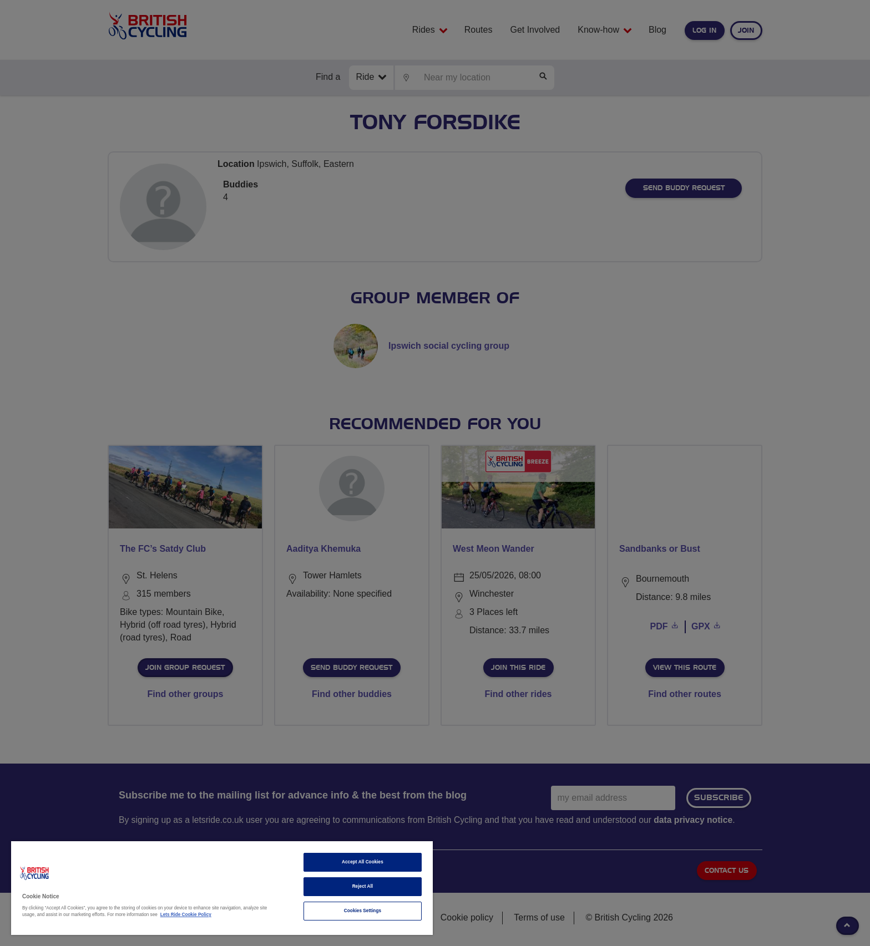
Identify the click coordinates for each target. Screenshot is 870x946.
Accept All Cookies (362, 861)
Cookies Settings (362, 910)
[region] (222, 888)
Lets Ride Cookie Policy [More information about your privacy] (185, 914)
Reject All (362, 886)
